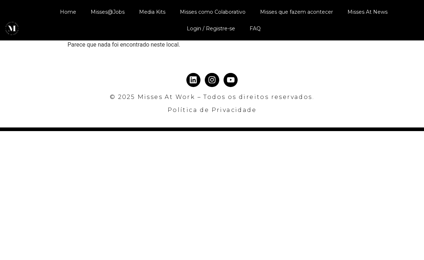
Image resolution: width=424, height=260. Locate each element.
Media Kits (152, 12)
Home (68, 12)
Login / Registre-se (211, 28)
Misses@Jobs (108, 12)
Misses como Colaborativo (213, 12)
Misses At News (367, 12)
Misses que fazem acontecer (296, 12)
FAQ (255, 28)
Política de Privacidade (212, 110)
